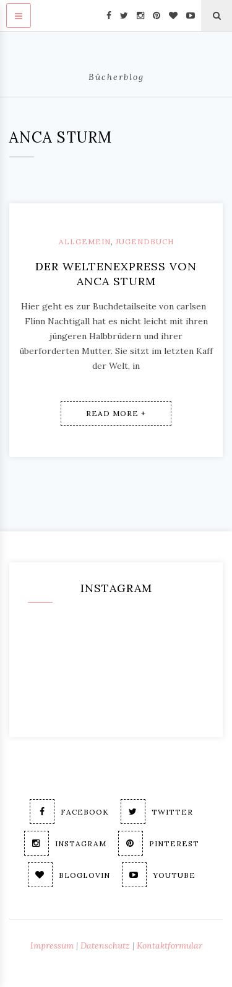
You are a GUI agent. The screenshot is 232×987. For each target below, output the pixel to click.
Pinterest (158, 843)
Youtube (158, 874)
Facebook (69, 811)
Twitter (157, 811)
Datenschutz (105, 945)
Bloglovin (69, 874)
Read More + (116, 413)
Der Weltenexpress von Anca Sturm (116, 273)
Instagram (65, 843)
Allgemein (85, 241)
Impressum (52, 945)
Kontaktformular (169, 945)
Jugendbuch (145, 241)
